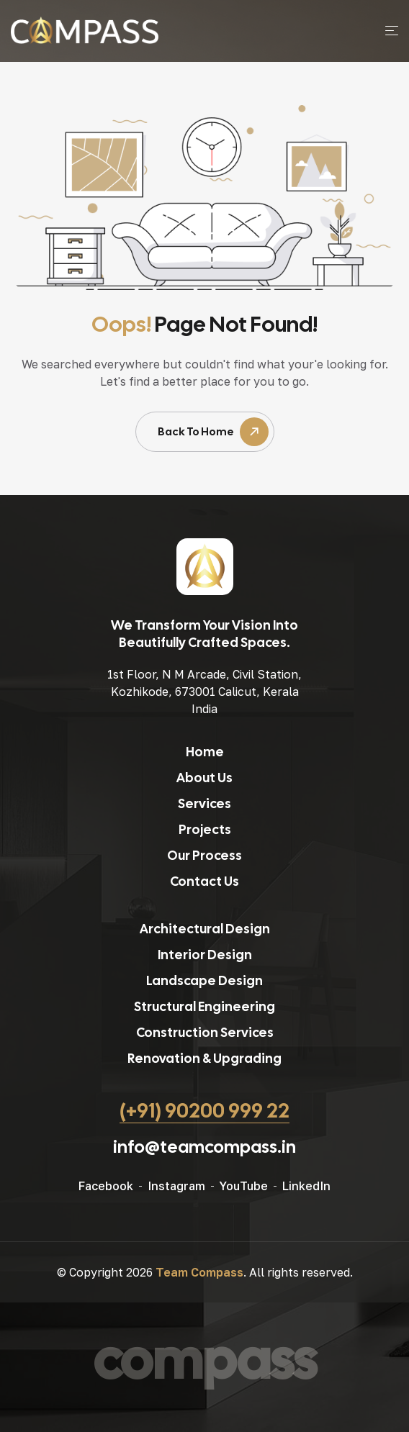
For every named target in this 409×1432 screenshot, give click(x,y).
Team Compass (199, 1272)
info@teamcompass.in (204, 1147)
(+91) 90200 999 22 (204, 1110)
